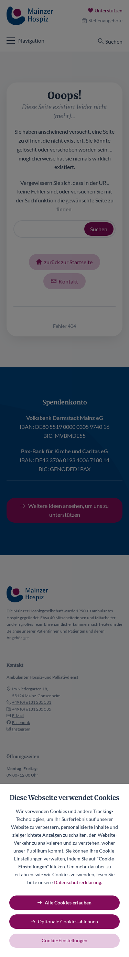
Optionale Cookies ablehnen (68, 921)
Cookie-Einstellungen (64, 940)
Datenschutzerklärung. (78, 882)
